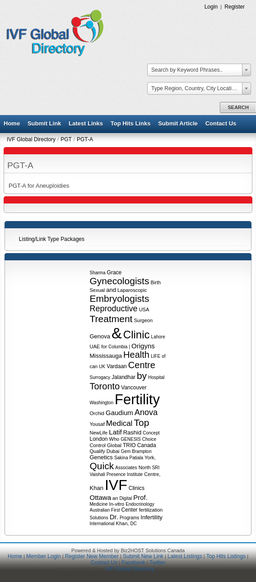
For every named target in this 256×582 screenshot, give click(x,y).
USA (144, 309)
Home (12, 123)
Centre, (152, 474)
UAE (95, 346)
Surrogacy (100, 377)
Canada (146, 445)
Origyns (143, 346)
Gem (126, 451)
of (163, 356)
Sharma (98, 272)
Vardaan (116, 366)
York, (150, 457)
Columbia (117, 346)
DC (133, 523)
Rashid (132, 432)
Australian (100, 510)
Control (98, 445)
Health (136, 355)
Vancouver (133, 387)
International (102, 523)
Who (114, 439)
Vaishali (97, 474)
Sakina (121, 457)
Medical (119, 423)
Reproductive (114, 308)
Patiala (137, 457)
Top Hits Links (131, 123)
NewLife (99, 432)
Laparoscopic (132, 290)
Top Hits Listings (226, 556)
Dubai (113, 451)
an (115, 498)
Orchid (97, 413)
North (145, 467)
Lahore (158, 336)
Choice (149, 439)
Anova (146, 412)
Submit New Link (143, 556)
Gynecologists (119, 281)
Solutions (99, 517)
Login (211, 7)
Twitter (157, 562)
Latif (115, 432)
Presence (116, 474)
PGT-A (85, 139)
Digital (125, 498)
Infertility (151, 517)
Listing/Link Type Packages (51, 239)
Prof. (140, 497)
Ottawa (101, 497)
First (115, 510)
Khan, (122, 523)
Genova (100, 336)
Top (141, 422)
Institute (135, 474)
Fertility (137, 399)
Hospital (156, 377)
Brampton (141, 451)
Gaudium (119, 412)
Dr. (114, 517)
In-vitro (117, 504)
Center (129, 510)
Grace (114, 272)
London (99, 439)
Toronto (105, 386)
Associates (126, 467)
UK (102, 366)
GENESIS (130, 439)
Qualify (97, 451)
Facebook (133, 562)
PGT (66, 139)
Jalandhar (123, 377)
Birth (155, 282)
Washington (101, 402)
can (94, 366)
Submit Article (178, 123)
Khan (96, 488)
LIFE (155, 356)
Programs (129, 517)
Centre (141, 365)
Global (114, 445)
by (142, 375)
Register (234, 7)
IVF (116, 485)
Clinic (136, 334)
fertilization (151, 510)
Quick (102, 466)
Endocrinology (140, 504)
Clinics (136, 488)
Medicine (99, 504)
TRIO (129, 445)
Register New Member (92, 556)
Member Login (43, 556)
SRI (156, 467)
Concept (151, 432)
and (111, 289)
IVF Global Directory (31, 139)
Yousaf (97, 424)
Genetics (101, 457)
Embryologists (119, 298)
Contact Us (221, 123)
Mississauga (106, 355)
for (104, 346)
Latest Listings (185, 556)
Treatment (111, 319)
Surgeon (143, 320)
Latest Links (86, 123)
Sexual (97, 290)
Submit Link (44, 123)
